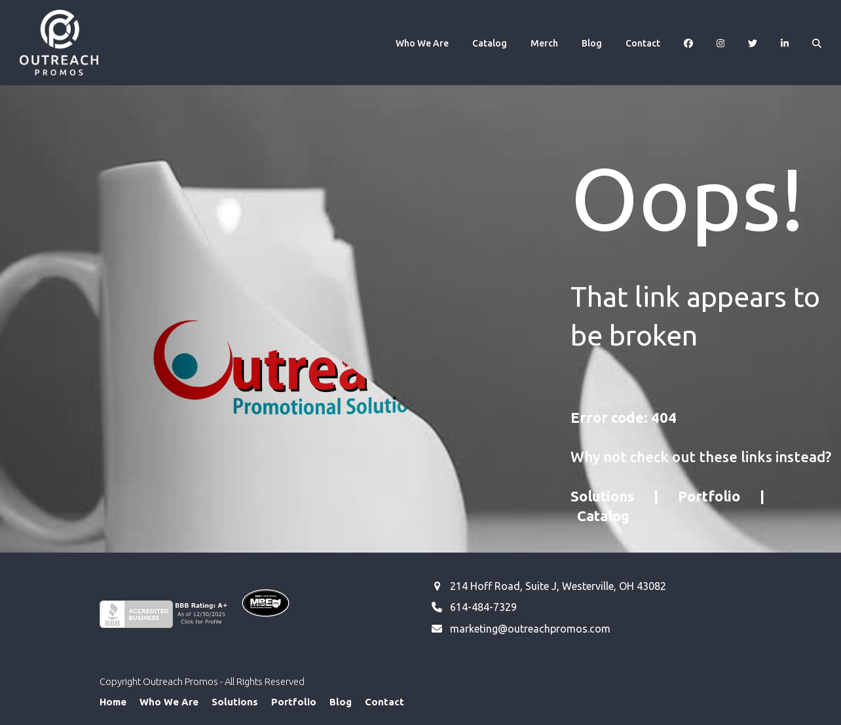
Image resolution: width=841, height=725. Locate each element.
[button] (816, 42)
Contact (384, 701)
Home (113, 701)
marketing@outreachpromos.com (530, 629)
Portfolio (709, 496)
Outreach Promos (180, 681)
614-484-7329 (483, 607)
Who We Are (169, 701)
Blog (340, 701)
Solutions (602, 496)
